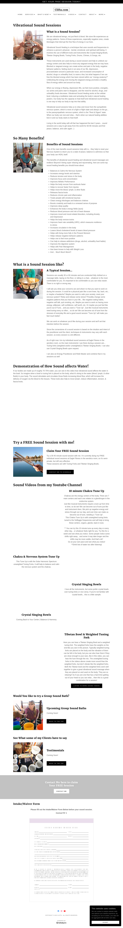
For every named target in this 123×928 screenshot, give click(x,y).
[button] (30, 14)
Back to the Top (57, 721)
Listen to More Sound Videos (86, 685)
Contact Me (61, 791)
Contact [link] (83, 14)
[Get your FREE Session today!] (61, 1)
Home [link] (20, 14)
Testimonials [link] (59, 14)
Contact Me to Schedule (61, 472)
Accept (105, 922)
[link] (61, 10)
